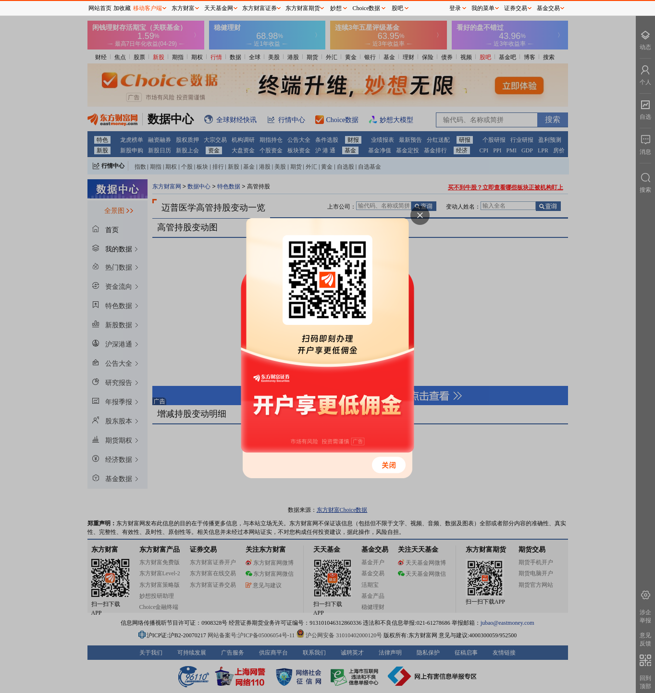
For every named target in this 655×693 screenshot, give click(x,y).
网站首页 (99, 8)
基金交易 (548, 8)
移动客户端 (147, 8)
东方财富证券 (259, 8)
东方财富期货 (302, 8)
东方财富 (183, 8)
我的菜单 (482, 8)
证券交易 (515, 8)
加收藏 (122, 8)
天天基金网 (218, 8)
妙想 (336, 8)
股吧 (397, 8)
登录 (455, 8)
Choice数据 (367, 8)
